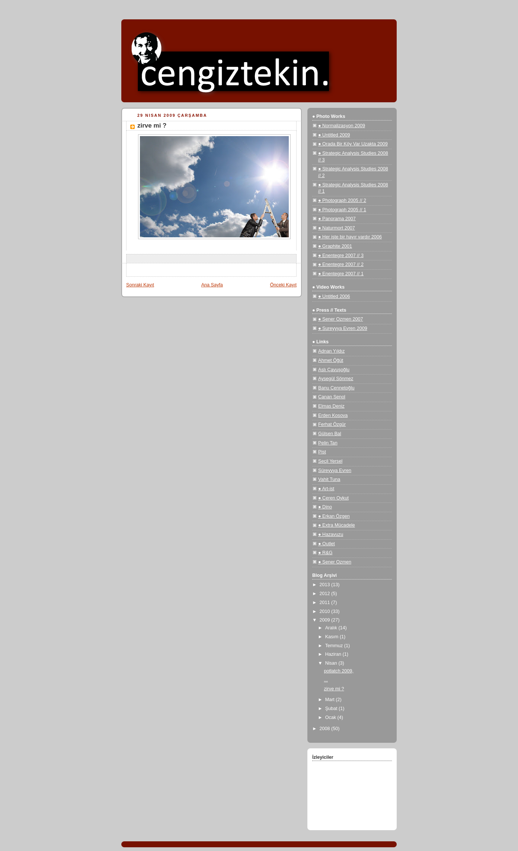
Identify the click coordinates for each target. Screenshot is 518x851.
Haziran (334, 654)
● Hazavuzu (330, 534)
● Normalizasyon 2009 (341, 125)
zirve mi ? (334, 688)
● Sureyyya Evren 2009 (342, 328)
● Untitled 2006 (334, 296)
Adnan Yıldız (331, 351)
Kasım (332, 636)
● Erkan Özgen (334, 516)
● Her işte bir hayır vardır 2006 (350, 237)
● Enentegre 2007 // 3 (341, 255)
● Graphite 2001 (335, 246)
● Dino (325, 507)
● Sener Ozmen (334, 562)
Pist (322, 452)
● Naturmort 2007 (336, 228)
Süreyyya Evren (334, 470)
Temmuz (334, 645)
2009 (326, 620)
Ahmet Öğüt (330, 360)
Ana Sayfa (212, 285)
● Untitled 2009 (334, 135)
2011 (326, 602)
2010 (326, 611)
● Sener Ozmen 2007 (340, 319)
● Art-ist (326, 488)
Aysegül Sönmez (335, 378)
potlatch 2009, (339, 671)
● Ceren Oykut (333, 498)
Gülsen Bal (329, 433)
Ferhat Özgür (332, 424)
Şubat (332, 708)
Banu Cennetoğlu (336, 388)
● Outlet (326, 543)
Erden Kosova (333, 415)
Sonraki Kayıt (140, 285)
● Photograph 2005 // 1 (342, 209)
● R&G (325, 552)
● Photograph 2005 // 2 (342, 200)
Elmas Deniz (331, 406)
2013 (326, 584)
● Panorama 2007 (337, 218)
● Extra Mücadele (336, 525)
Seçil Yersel (330, 461)
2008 (326, 728)
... (326, 680)
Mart (330, 699)
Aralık (332, 627)
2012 (326, 593)
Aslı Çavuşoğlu (333, 369)
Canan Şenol (331, 396)
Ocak (331, 717)
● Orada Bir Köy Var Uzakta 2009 (353, 144)
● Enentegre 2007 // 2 (341, 264)
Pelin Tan (328, 443)
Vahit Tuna (329, 479)
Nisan (332, 663)
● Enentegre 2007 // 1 (341, 273)
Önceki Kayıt (283, 285)
